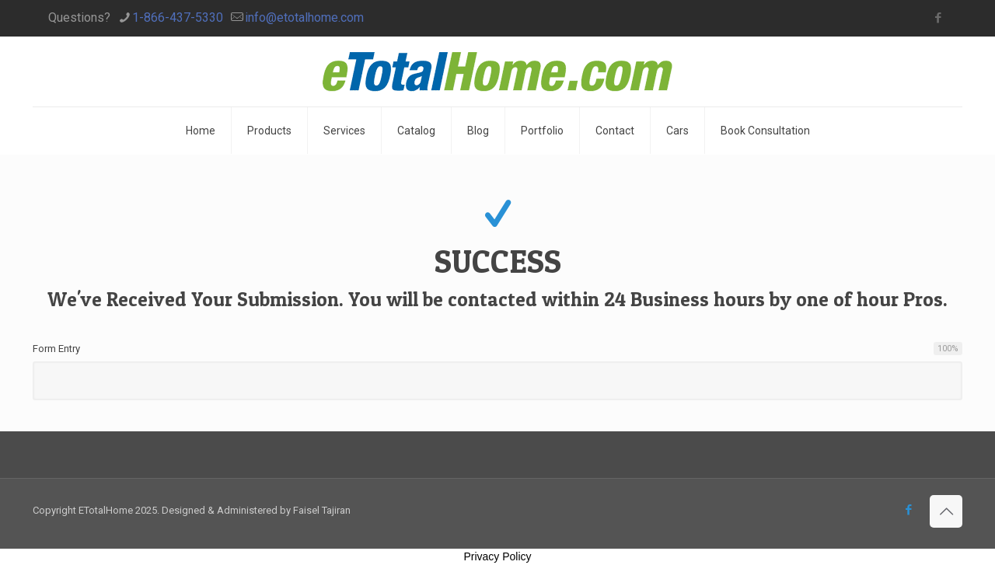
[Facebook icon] (938, 18)
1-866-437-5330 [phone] (177, 17)
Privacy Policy (497, 556)
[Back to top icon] (946, 511)
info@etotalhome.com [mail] (304, 17)
